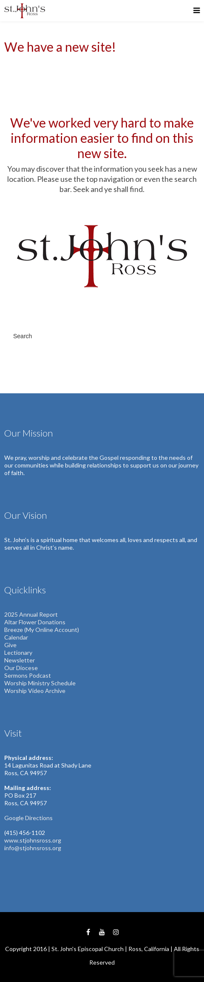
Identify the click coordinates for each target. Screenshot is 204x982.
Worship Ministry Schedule (40, 683)
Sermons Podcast (27, 675)
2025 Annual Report (31, 614)
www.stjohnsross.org (32, 840)
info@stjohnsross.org (32, 847)
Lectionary (18, 652)
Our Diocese (21, 667)
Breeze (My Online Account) (41, 629)
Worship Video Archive (34, 690)
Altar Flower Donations (34, 622)
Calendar (16, 637)
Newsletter (19, 660)
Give (10, 644)
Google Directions (28, 817)
